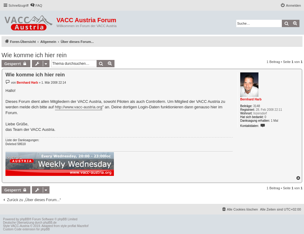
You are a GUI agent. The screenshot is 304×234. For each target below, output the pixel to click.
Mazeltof (82, 226)
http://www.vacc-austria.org (78, 107)
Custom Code (12, 229)
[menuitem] (36, 5)
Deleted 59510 (15, 144)
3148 (256, 106)
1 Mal (274, 120)
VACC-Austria (20, 226)
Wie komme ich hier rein (34, 55)
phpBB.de (49, 222)
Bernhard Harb (250, 99)
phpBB (24, 219)
